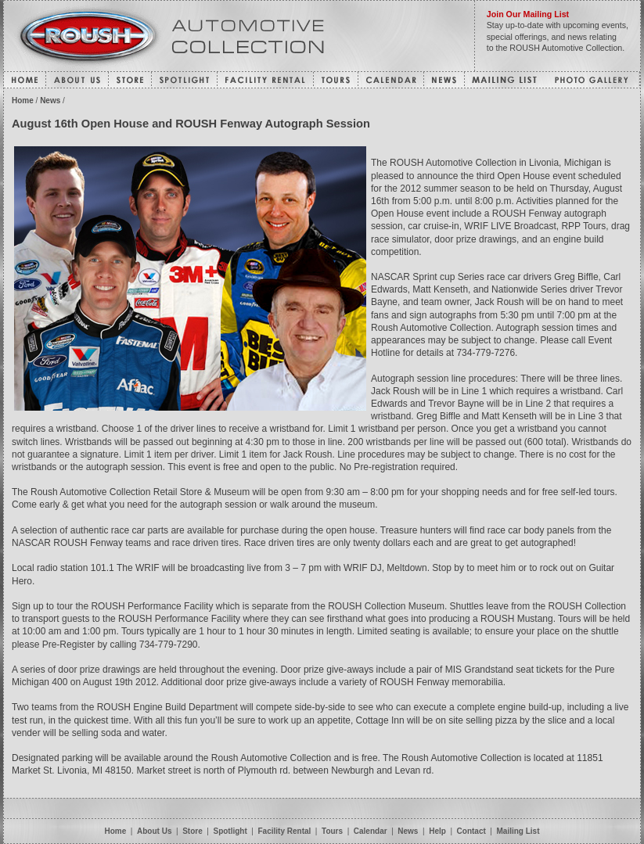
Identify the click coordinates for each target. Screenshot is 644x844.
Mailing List (518, 831)
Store (192, 831)
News (50, 100)
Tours (332, 831)
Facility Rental (286, 831)
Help (437, 831)
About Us (154, 831)
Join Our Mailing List (528, 14)
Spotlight (229, 831)
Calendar (370, 831)
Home (23, 100)
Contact (471, 831)
